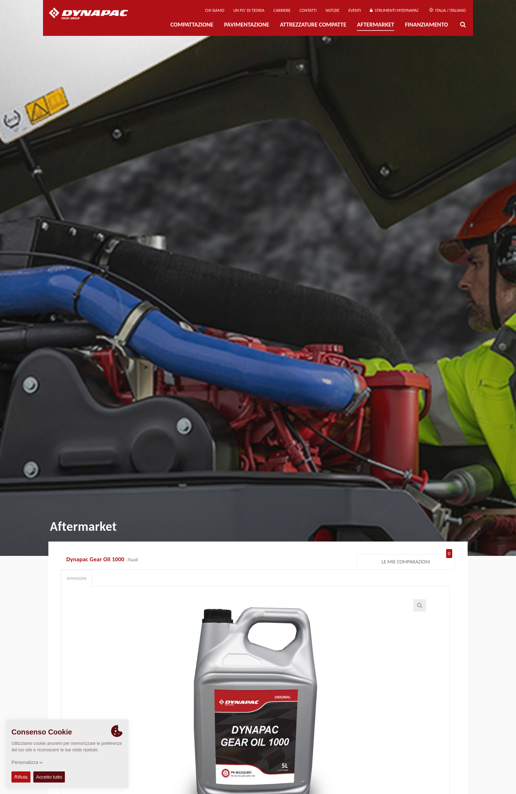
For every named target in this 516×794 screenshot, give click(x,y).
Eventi (354, 10)
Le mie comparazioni (417, 560)
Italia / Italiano (447, 10)
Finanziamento (426, 24)
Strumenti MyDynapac (394, 10)
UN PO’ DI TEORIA (248, 10)
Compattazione (191, 24)
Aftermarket (375, 24)
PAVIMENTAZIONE (246, 24)
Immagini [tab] (76, 578)
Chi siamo (214, 10)
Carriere (282, 10)
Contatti (308, 10)
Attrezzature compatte (313, 24)
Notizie (332, 10)
